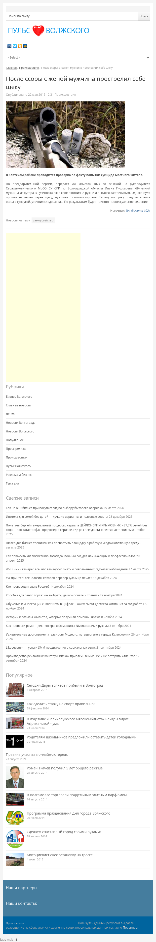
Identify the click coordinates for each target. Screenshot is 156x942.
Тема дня (12, 483)
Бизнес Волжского (19, 397)
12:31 (41, 94)
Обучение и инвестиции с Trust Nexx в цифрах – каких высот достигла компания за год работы (75, 604)
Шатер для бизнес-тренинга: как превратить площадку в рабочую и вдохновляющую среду (72, 543)
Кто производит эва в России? (27, 586)
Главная (11, 67)
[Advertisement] (43, 307)
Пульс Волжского (18, 466)
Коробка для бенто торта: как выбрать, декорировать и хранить (52, 595)
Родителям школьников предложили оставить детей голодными (82, 737)
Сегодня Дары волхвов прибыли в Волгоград (65, 685)
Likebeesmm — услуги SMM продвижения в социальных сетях (51, 647)
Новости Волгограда (21, 423)
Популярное (15, 440)
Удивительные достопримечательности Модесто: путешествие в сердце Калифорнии (68, 634)
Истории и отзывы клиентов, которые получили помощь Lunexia (53, 617)
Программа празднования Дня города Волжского (69, 813)
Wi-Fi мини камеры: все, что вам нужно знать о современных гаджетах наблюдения (67, 569)
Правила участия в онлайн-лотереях (37, 754)
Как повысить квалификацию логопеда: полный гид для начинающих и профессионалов (71, 556)
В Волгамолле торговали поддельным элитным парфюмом (77, 794)
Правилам (130, 927)
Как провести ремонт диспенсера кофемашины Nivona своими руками (57, 626)
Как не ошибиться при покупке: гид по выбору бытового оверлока (54, 508)
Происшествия (29, 67)
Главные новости (18, 405)
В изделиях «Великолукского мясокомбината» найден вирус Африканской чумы (78, 721)
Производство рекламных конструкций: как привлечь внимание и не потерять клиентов (70, 656)
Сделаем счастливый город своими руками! (64, 831)
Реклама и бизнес (19, 475)
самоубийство (43, 220)
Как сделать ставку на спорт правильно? (61, 703)
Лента (10, 414)
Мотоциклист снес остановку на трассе (60, 854)
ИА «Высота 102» (138, 211)
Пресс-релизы (16, 449)
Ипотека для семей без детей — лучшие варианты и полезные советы (57, 517)
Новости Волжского (20, 431)
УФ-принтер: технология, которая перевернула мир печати (49, 578)
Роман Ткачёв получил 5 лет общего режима (65, 768)
